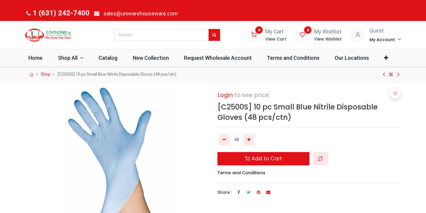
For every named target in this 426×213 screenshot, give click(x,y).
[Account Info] (385, 39)
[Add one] (249, 140)
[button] (390, 57)
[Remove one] (224, 140)
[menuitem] (39, 57)
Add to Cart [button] (263, 158)
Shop (46, 74)
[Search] (214, 35)
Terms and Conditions (241, 173)
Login (225, 95)
